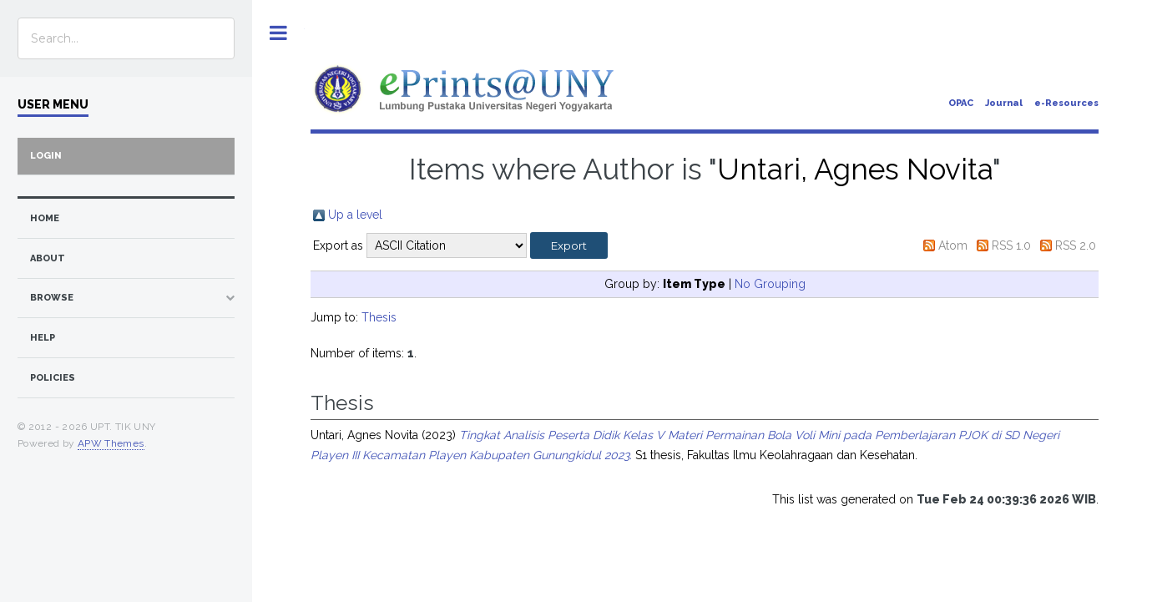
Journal (1004, 103)
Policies (52, 377)
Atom (953, 245)
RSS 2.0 (1075, 245)
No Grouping (770, 284)
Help (42, 337)
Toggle (278, 33)
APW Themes (111, 443)
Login (46, 155)
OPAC (960, 103)
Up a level (355, 214)
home (44, 218)
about (47, 258)
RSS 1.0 (1011, 245)
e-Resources (1066, 103)
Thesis (379, 317)
